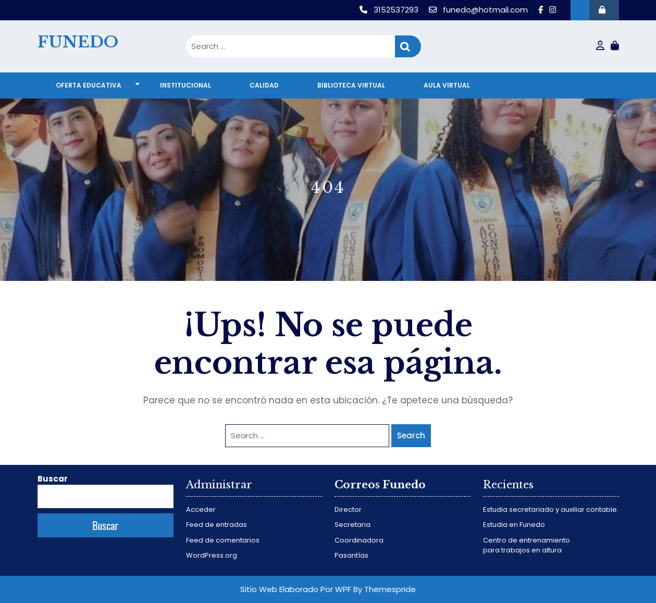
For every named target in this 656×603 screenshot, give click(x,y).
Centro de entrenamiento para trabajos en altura (526, 545)
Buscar (53, 478)
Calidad (264, 85)
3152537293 (390, 9)
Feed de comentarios (222, 540)
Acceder (201, 509)
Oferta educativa (88, 85)
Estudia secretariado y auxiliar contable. (550, 509)
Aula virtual (447, 85)
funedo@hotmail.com (479, 9)
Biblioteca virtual (351, 85)
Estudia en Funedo (514, 525)
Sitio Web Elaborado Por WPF (295, 589)
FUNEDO (78, 42)
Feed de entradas (216, 525)
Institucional (185, 85)
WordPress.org (211, 555)
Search (408, 46)
